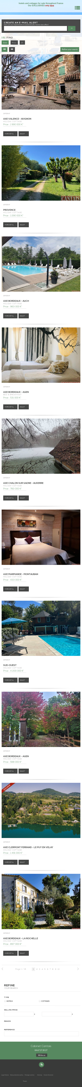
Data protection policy (16, 1075)
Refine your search (70, 49)
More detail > (10, 134)
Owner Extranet (48, 1075)
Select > (23, 134)
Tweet (25, 1081)
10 (59, 969)
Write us (41, 1055)
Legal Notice (5, 1075)
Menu (77, 8)
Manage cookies (29, 1075)
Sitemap (39, 1075)
